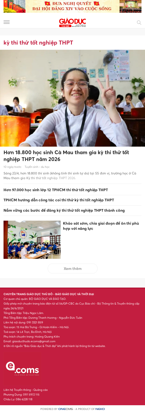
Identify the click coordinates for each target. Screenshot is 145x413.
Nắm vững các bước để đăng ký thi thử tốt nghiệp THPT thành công (64, 210)
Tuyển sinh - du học (37, 167)
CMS (65, 409)
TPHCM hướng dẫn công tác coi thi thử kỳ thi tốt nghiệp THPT (59, 200)
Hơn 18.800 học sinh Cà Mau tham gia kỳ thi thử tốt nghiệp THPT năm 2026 (66, 155)
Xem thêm (73, 268)
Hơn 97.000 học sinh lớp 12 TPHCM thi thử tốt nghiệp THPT (56, 189)
